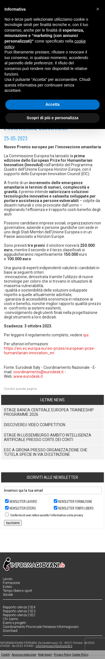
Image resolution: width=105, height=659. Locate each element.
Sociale (8, 595)
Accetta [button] (52, 104)
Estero (7, 587)
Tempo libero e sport (17, 591)
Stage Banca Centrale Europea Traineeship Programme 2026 (49, 412)
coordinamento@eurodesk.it (38, 372)
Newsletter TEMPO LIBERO (76, 508)
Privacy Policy (62, 654)
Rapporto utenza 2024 (19, 607)
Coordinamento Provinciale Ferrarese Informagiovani (41, 627)
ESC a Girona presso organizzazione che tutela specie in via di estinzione (45, 452)
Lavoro (7, 579)
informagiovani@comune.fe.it (54, 646)
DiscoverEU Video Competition (34, 425)
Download (10, 631)
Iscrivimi (13, 523)
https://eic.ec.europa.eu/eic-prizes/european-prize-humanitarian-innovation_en (49, 350)
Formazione (11, 583)
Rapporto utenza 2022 (19, 615)
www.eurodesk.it (28, 376)
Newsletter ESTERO (23, 508)
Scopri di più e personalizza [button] (52, 118)
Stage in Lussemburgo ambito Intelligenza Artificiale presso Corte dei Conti (47, 437)
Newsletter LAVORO (23, 501)
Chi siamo (10, 619)
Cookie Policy (80, 654)
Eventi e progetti (14, 623)
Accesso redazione (24, 654)
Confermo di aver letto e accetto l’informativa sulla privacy (46, 515)
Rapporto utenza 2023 (19, 611)
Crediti (5, 654)
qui (85, 335)
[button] (97, 8)
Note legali (45, 654)
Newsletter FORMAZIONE (75, 501)
